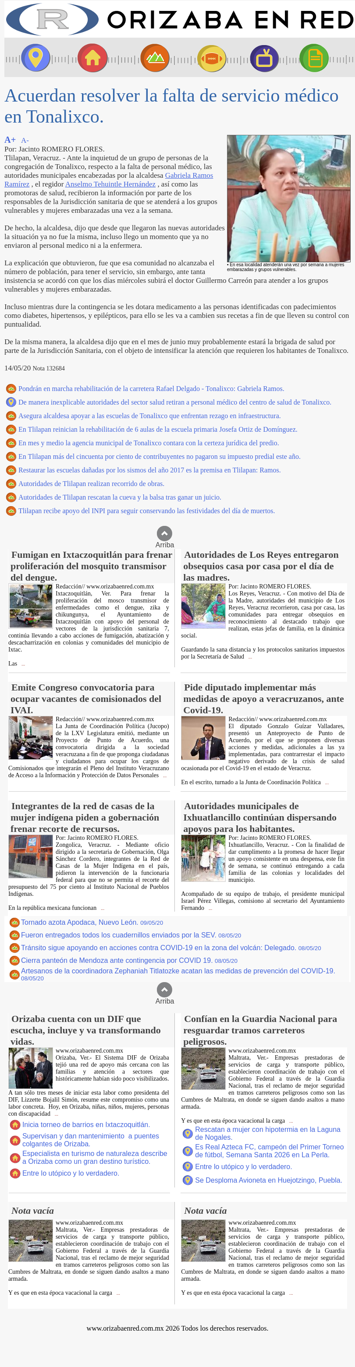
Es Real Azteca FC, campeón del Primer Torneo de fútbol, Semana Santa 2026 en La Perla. (269, 1151)
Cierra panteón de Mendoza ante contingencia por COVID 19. (129, 960)
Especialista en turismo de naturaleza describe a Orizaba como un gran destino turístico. (94, 1157)
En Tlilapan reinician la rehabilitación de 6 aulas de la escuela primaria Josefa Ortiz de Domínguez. (158, 429)
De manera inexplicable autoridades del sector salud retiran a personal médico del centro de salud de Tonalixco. (174, 402)
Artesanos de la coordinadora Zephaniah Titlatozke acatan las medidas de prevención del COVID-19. (178, 974)
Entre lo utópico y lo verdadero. (70, 1173)
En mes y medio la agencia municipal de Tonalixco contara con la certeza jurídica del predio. (148, 443)
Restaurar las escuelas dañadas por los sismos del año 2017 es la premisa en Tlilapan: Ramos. (149, 470)
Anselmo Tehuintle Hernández (110, 184)
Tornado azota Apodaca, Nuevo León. (92, 922)
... (22, 664)
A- (25, 140)
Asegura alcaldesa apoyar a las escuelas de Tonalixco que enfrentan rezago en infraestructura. (149, 415)
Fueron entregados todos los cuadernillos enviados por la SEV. (131, 935)
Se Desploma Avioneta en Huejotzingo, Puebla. (268, 1180)
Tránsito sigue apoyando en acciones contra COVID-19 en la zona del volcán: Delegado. (171, 947)
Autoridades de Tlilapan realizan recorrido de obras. (91, 483)
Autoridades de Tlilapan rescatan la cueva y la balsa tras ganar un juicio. (119, 497)
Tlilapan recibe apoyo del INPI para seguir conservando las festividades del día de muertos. (146, 510)
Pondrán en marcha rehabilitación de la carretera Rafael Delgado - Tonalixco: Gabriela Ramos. (151, 388)
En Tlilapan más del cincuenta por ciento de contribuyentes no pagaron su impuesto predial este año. (159, 456)
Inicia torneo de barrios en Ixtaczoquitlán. (86, 1124)
